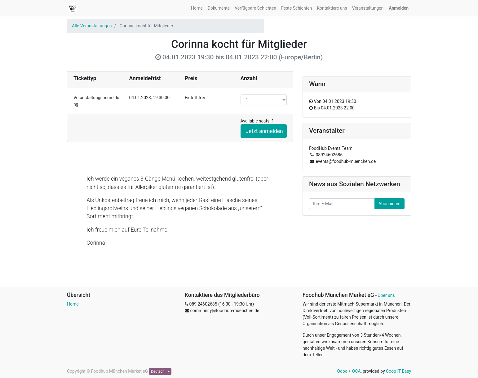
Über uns (386, 295)
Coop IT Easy (398, 371)
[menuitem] (196, 8)
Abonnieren (389, 203)
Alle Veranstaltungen (92, 25)
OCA (356, 371)
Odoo (342, 371)
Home (73, 304)
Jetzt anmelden (264, 131)
